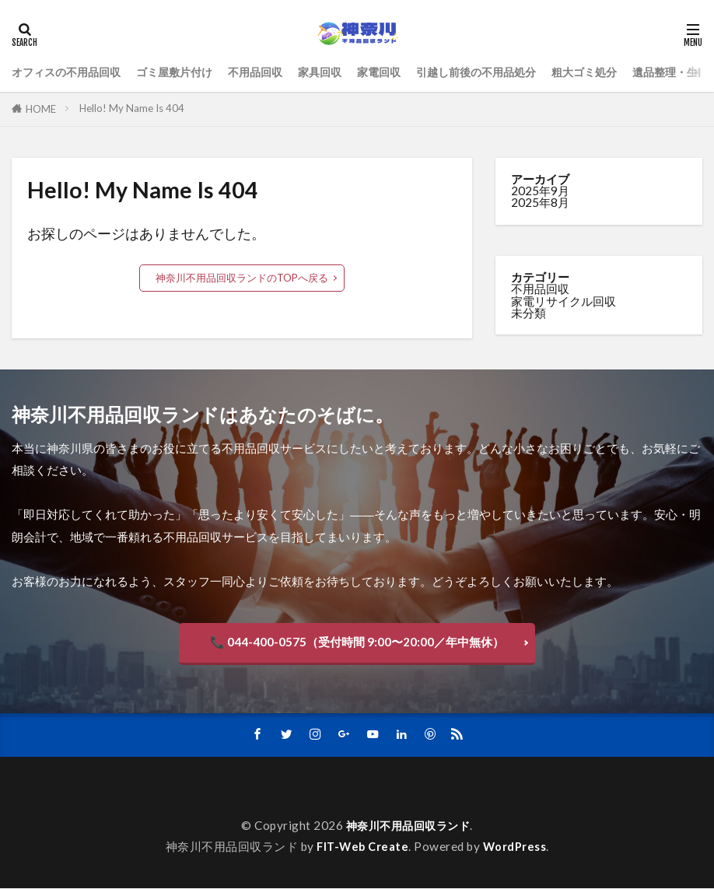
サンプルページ (69, 794)
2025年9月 (540, 191)
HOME (41, 109)
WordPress (517, 847)
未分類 (528, 313)
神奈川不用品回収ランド (407, 826)
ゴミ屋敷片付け (185, 72)
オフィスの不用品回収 (70, 72)
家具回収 (338, 72)
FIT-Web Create (362, 847)
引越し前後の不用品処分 (503, 72)
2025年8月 (540, 202)
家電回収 (400, 72)
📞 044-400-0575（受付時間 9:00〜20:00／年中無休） (357, 642)
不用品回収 (270, 72)
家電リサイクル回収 (563, 301)
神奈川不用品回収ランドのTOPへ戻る (242, 277)
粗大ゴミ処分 (618, 72)
